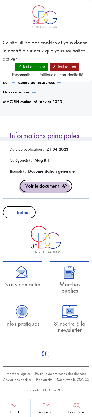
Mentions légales (18, 373)
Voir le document (42, 186)
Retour (19, 212)
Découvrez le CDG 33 (73, 379)
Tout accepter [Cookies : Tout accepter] (31, 66)
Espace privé (76, 412)
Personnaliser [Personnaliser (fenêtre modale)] (23, 74)
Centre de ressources (36, 82)
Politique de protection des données (60, 373)
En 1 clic (15, 412)
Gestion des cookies (17, 379)
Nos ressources (16, 92)
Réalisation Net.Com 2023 (46, 389)
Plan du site (44, 379)
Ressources (46, 412)
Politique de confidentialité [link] (61, 74)
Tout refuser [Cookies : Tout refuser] (64, 66)
